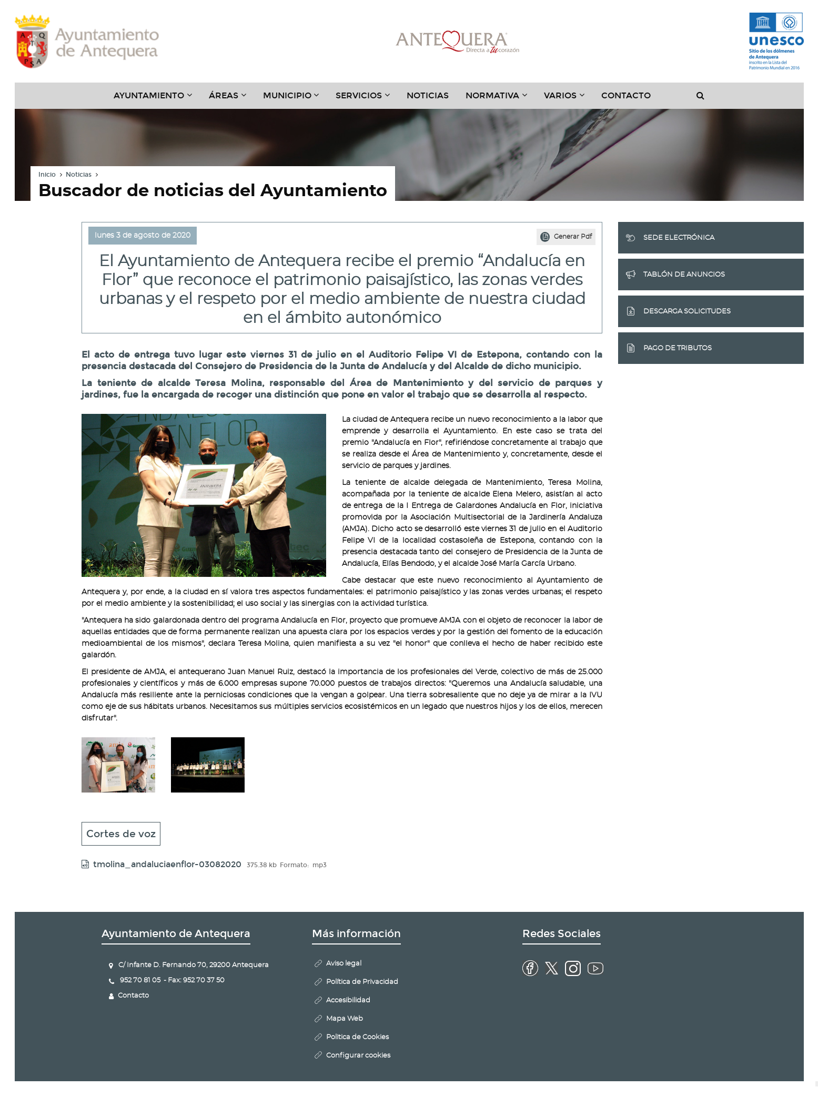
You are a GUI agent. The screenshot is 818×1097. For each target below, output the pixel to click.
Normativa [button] (501, 99)
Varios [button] (568, 99)
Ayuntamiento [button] (157, 99)
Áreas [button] (232, 99)
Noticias (428, 95)
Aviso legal (343, 963)
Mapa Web (344, 1018)
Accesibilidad (348, 1000)
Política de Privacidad (362, 982)
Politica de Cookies (357, 1037)
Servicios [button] (367, 99)
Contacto (626, 95)
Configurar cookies (358, 1055)
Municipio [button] (295, 99)
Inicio (47, 174)
